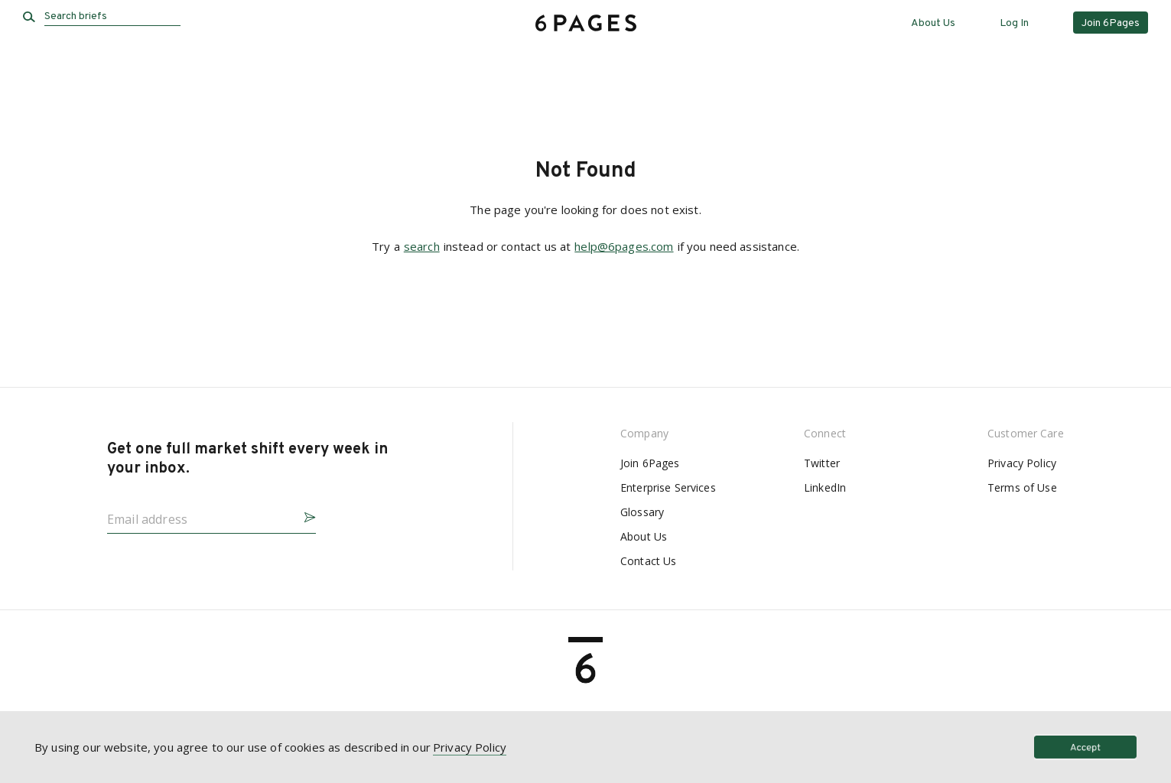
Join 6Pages (650, 463)
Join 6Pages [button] (1111, 23)
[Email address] (199, 514)
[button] (303, 515)
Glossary (642, 512)
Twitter (822, 463)
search (422, 246)
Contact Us (648, 561)
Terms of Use (1022, 487)
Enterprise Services (668, 487)
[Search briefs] (112, 17)
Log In (1014, 23)
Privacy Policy (1021, 463)
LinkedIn (825, 487)
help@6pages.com (623, 246)
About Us (933, 23)
